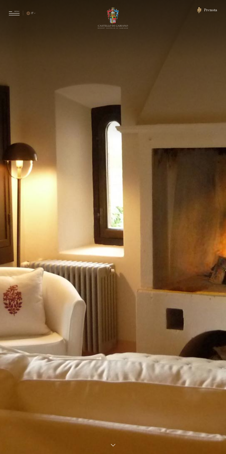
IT (31, 13)
